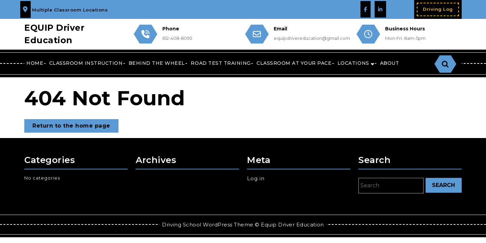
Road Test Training (220, 63)
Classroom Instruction (86, 63)
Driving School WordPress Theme (207, 224)
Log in (256, 178)
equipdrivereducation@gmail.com (312, 38)
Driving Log (441, 11)
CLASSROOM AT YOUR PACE (293, 63)
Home (34, 63)
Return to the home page (75, 127)
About (389, 63)
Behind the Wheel (157, 63)
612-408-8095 (177, 38)
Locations (353, 63)
